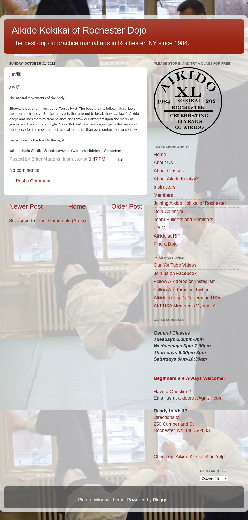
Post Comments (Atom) (61, 220)
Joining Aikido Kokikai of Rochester (190, 203)
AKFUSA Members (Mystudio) (185, 305)
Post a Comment (33, 180)
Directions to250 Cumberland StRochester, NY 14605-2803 (182, 424)
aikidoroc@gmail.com (200, 398)
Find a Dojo (165, 244)
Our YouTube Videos (175, 265)
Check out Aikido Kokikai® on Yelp (189, 456)
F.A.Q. (160, 227)
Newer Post (26, 206)
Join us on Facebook (175, 273)
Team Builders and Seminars (183, 219)
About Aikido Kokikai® (176, 178)
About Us (163, 162)
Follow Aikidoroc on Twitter (181, 289)
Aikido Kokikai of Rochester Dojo (79, 30)
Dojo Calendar (168, 211)
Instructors (164, 187)
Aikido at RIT (167, 236)
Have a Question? (172, 391)
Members (163, 195)
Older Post (126, 206)
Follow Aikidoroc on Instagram (185, 281)
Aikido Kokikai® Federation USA (187, 297)
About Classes (169, 170)
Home (77, 206)
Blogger (161, 499)
